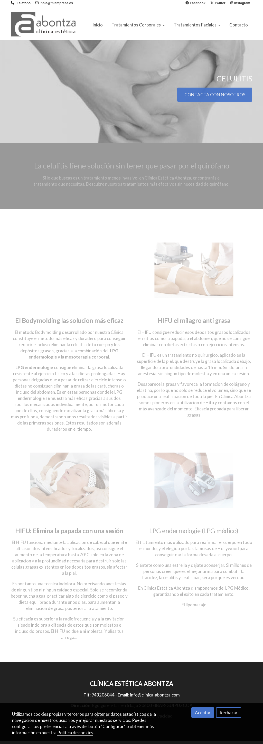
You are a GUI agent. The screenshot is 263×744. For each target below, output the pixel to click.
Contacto (238, 24)
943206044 (103, 698)
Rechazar (229, 712)
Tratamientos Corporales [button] (138, 24)
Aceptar (203, 712)
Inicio (97, 24)
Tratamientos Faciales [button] (197, 24)
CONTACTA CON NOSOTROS (214, 97)
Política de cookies (75, 732)
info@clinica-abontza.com (155, 698)
